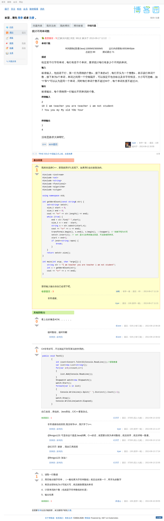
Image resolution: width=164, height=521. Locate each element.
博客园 (87, 518)
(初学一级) (136, 303)
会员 (15, 2)
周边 (21, 2)
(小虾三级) (137, 326)
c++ (44, 144)
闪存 (11, 27)
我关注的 (51, 25)
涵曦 (118, 291)
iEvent (118, 326)
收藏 (11, 48)
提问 (24, 32)
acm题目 (53, 144)
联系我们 (59, 518)
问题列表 (37, 25)
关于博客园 (49, 518)
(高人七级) (137, 418)
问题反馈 (12, 61)
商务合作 (68, 518)
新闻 (9, 2)
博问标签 (78, 25)
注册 (31, 17)
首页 (3, 2)
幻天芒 (116, 418)
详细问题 (91, 25)
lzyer (134, 143)
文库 (11, 53)
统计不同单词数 (41, 31)
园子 (7, 9)
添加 (24, 48)
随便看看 (34, 9)
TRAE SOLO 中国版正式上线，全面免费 (55, 154)
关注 (13, 9)
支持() (52, 337)
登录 (20, 17)
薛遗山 (118, 501)
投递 (24, 43)
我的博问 (65, 25)
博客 (11, 38)
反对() (60, 337)
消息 (42, 9)
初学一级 (143, 143)
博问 (11, 32)
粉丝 (19, 9)
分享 (158, 154)
